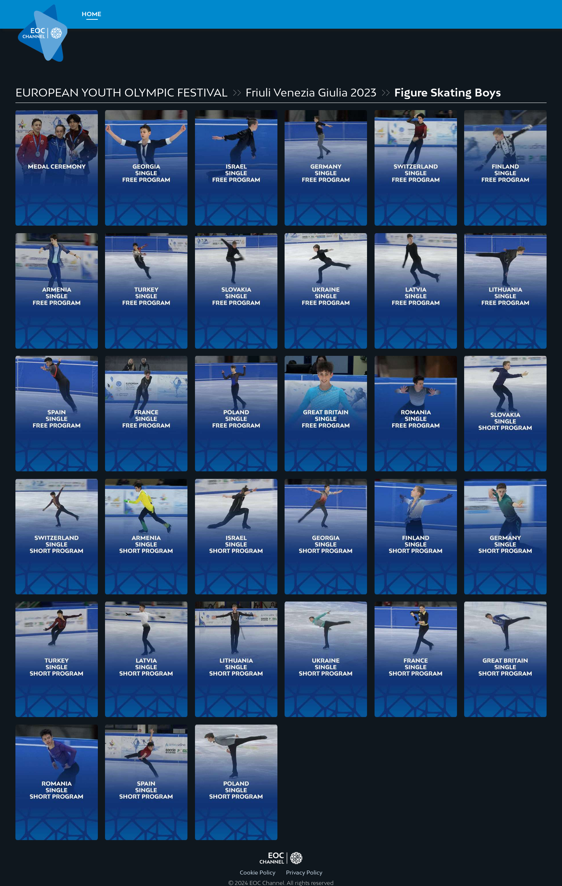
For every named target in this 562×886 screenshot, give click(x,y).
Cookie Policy (257, 872)
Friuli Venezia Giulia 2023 (311, 92)
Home (91, 14)
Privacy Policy (304, 872)
